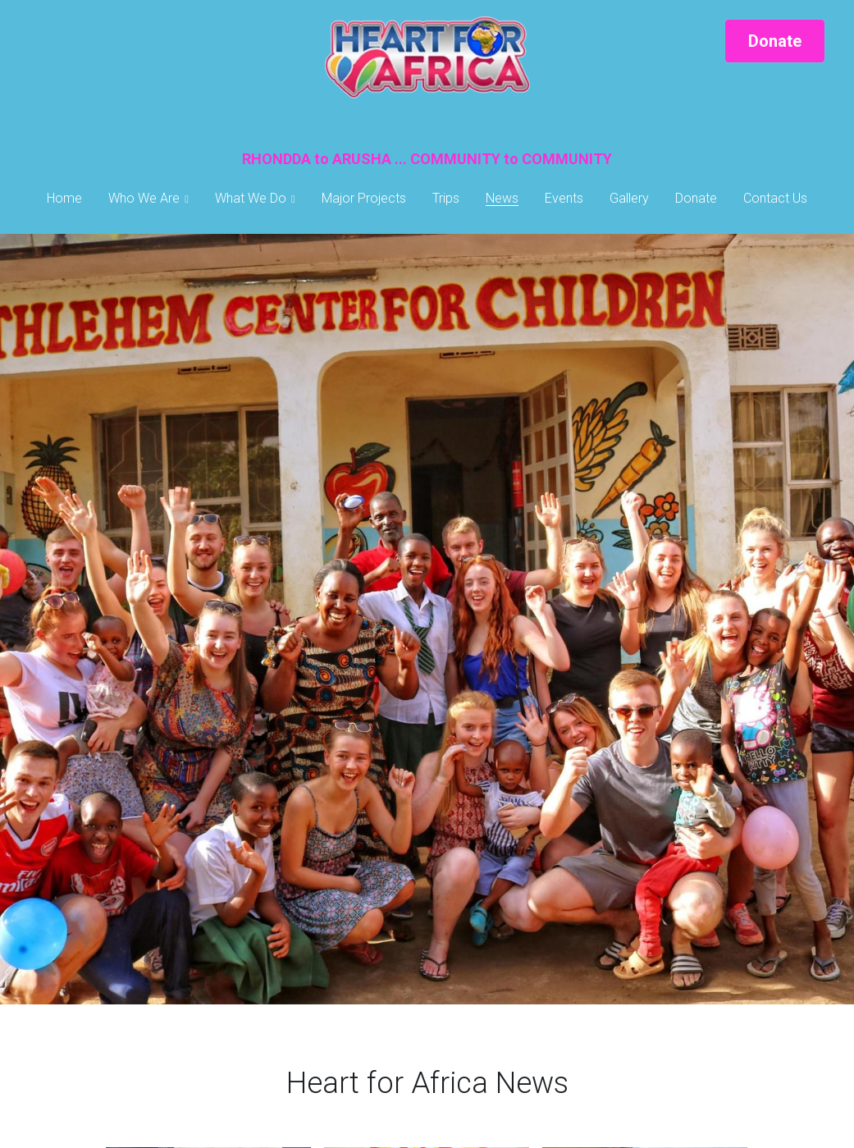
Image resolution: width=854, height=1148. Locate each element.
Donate (774, 41)
